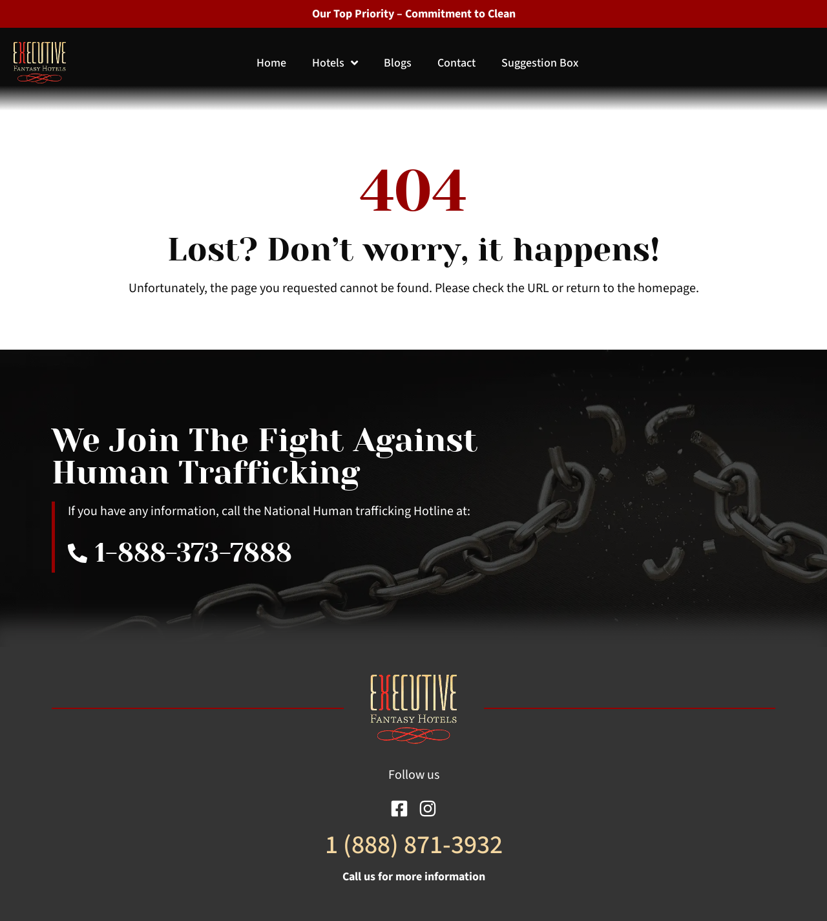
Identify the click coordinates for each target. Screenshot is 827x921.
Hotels (335, 63)
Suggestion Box (539, 63)
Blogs (398, 63)
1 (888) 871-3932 (414, 845)
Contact (456, 63)
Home (271, 63)
